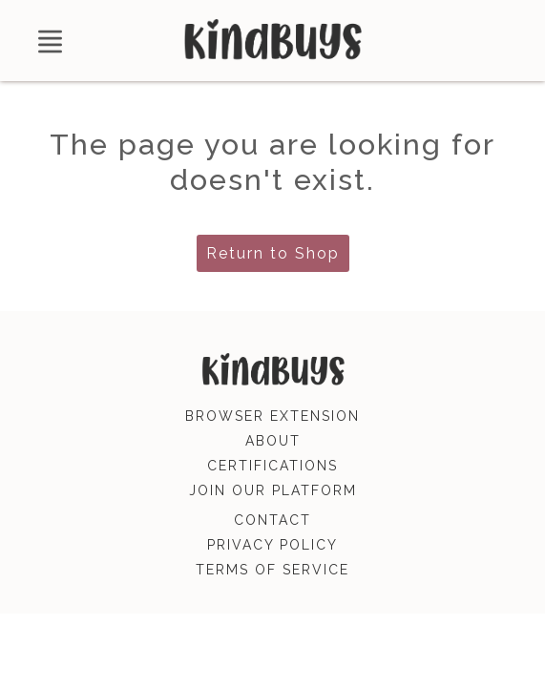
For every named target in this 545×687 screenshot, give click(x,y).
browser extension (272, 416)
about (273, 440)
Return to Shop (273, 253)
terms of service (272, 569)
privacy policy (272, 544)
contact (272, 520)
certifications (272, 465)
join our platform (273, 490)
